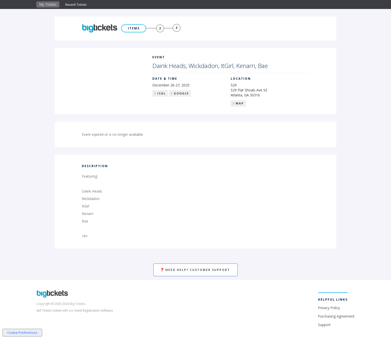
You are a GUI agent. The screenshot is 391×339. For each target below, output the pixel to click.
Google (180, 93)
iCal (160, 93)
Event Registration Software (94, 310)
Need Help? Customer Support (195, 269)
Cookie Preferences (22, 332)
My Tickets (48, 4)
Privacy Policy (329, 307)
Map (238, 103)
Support (324, 324)
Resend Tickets (76, 4)
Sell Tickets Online (49, 310)
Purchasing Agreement (336, 316)
